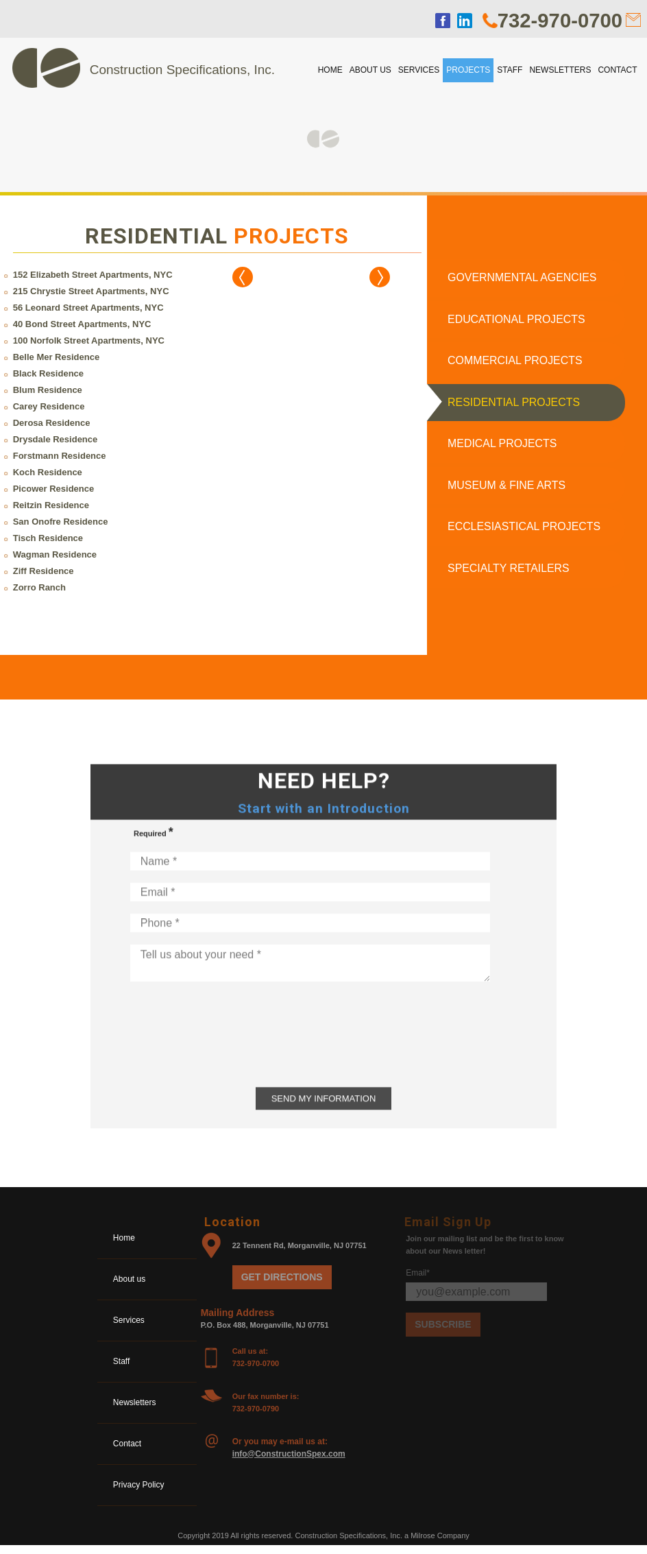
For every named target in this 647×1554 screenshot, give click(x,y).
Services (418, 70)
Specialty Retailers (509, 576)
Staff (509, 70)
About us (370, 70)
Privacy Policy (140, 1492)
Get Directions (282, 1284)
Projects (468, 70)
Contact (617, 70)
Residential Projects (514, 405)
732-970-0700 (558, 20)
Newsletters (560, 70)
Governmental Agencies (523, 278)
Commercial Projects (515, 363)
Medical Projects (502, 448)
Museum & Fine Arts (507, 491)
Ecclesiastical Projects (526, 533)
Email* (418, 1280)
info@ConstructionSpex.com (288, 1461)
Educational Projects (517, 320)
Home (330, 70)
